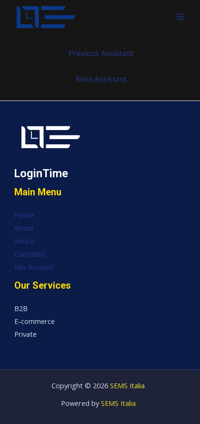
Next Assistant (101, 79)
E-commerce (34, 321)
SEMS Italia (127, 385)
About (24, 227)
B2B (21, 308)
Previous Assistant (101, 53)
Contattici (29, 254)
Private (25, 334)
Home (24, 215)
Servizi (24, 240)
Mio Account (34, 267)
